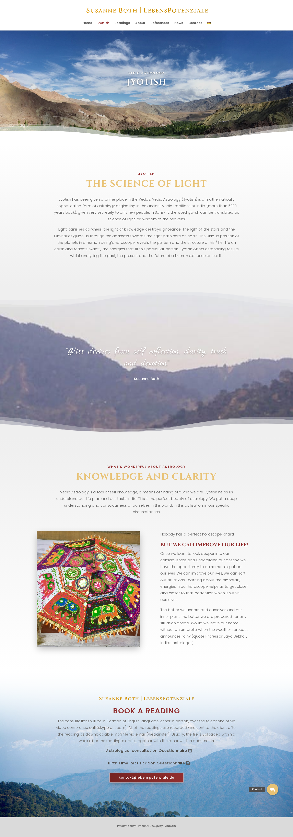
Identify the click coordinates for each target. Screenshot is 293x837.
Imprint (143, 826)
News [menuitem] (178, 23)
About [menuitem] (140, 23)
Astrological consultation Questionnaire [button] (146, 750)
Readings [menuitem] (122, 23)
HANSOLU (169, 826)
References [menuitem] (160, 23)
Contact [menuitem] (195, 23)
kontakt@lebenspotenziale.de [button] (146, 777)
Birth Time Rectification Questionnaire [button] (146, 763)
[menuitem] (209, 26)
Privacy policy (126, 826)
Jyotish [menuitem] (103, 23)
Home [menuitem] (87, 23)
